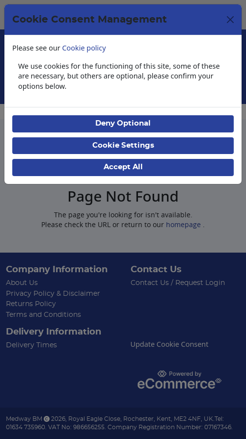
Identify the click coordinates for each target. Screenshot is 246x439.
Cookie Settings (123, 145)
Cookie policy (84, 47)
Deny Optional (123, 123)
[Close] (230, 19)
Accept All (123, 167)
